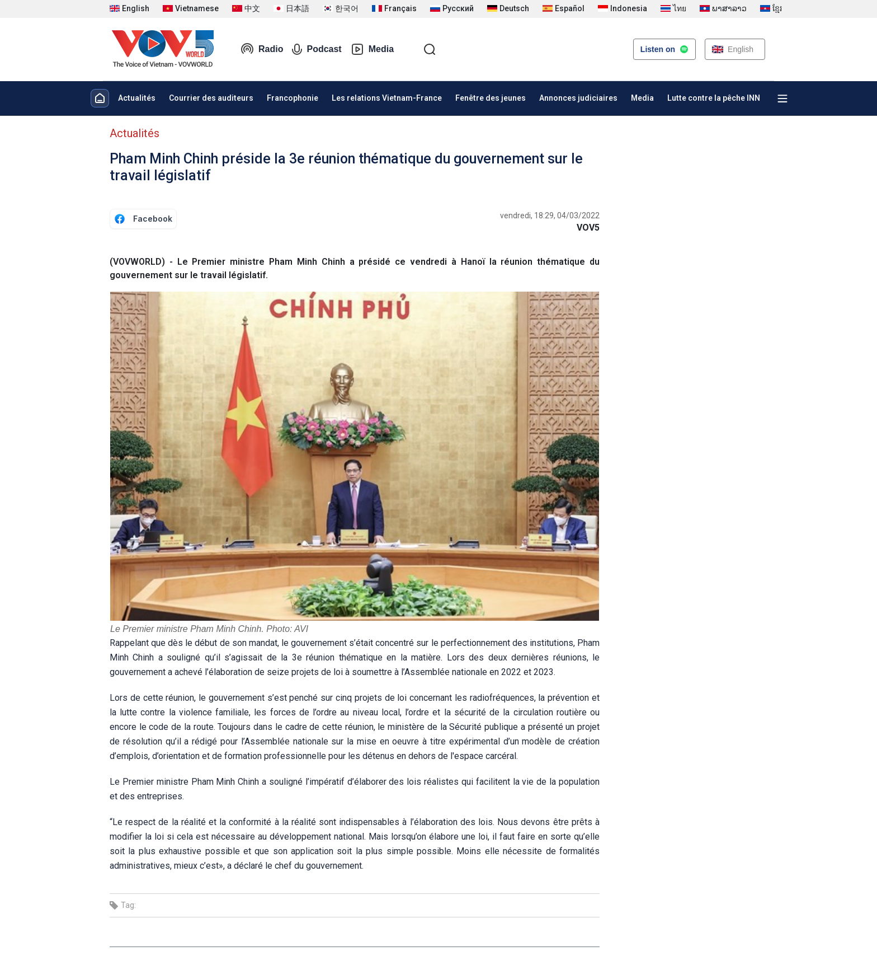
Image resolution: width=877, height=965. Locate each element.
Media (372, 49)
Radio (262, 49)
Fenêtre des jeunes (490, 97)
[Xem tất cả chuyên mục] (782, 98)
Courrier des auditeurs (211, 97)
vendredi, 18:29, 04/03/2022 (550, 215)
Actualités (136, 97)
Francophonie (292, 97)
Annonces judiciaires (578, 97)
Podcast (316, 49)
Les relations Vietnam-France (387, 97)
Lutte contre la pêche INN (713, 97)
